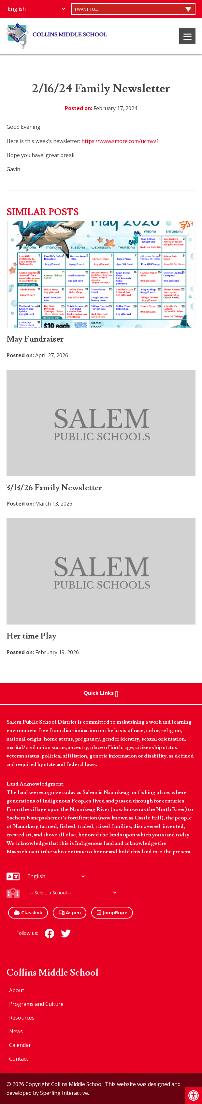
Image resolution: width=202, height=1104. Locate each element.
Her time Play (31, 636)
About (16, 990)
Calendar (20, 1045)
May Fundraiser (35, 339)
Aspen (69, 912)
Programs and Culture (36, 1004)
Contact (18, 1058)
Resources (22, 1017)
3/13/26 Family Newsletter (54, 487)
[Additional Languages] (36, 9)
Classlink (28, 912)
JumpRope (112, 912)
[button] (193, 1095)
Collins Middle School (52, 973)
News (16, 1031)
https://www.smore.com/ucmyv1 (120, 141)
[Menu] (187, 36)
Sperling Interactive (64, 1093)
